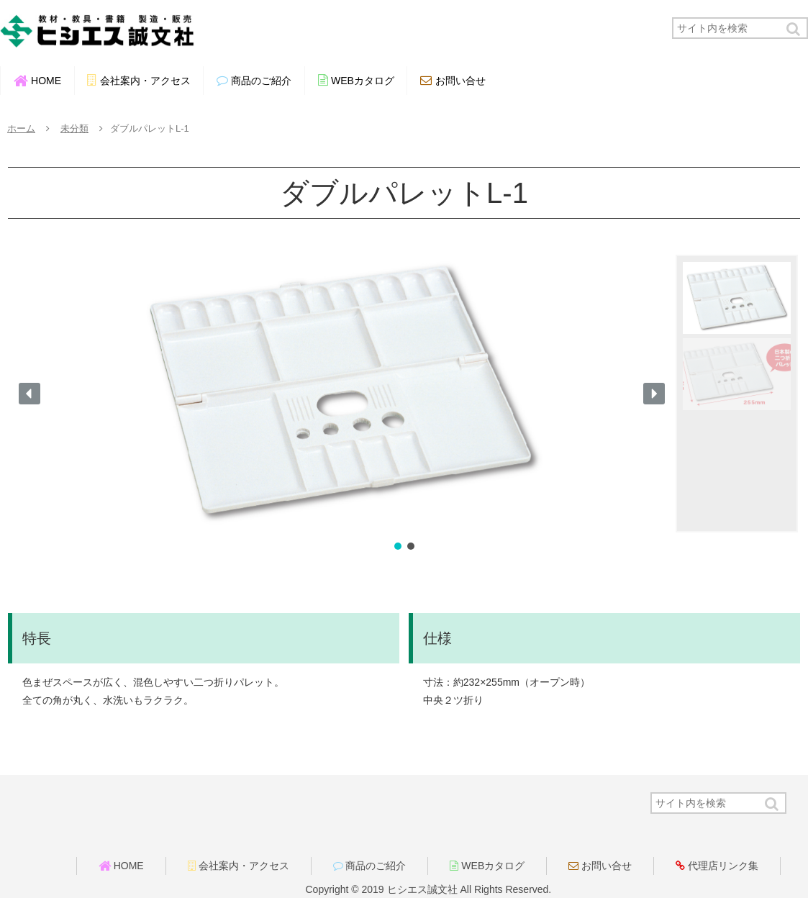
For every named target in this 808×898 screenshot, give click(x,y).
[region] (404, 404)
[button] (794, 29)
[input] (740, 28)
